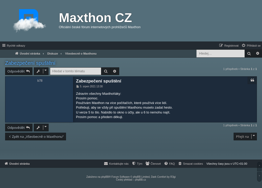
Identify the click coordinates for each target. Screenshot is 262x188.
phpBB (105, 176)
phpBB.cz (140, 179)
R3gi (173, 176)
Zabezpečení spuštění (30, 63)
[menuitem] (251, 45)
